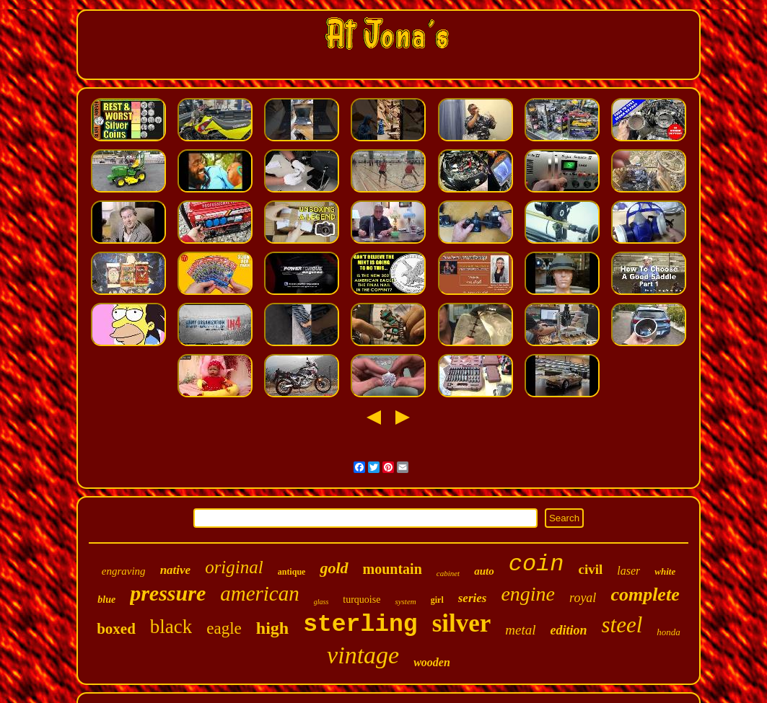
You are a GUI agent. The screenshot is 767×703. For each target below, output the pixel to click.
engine (528, 594)
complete (644, 594)
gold (334, 568)
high (272, 628)
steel (622, 624)
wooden (431, 662)
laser (628, 571)
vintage (363, 655)
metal (520, 629)
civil (590, 569)
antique (292, 572)
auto (484, 571)
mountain (392, 569)
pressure (168, 593)
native (175, 570)
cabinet (448, 573)
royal (582, 598)
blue (106, 599)
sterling (360, 624)
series (472, 598)
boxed (116, 628)
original (234, 567)
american (259, 593)
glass (321, 602)
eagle (224, 628)
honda (668, 632)
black (171, 626)
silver (461, 623)
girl (437, 600)
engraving (124, 571)
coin (536, 564)
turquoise (361, 599)
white (664, 571)
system (405, 601)
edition (569, 630)
